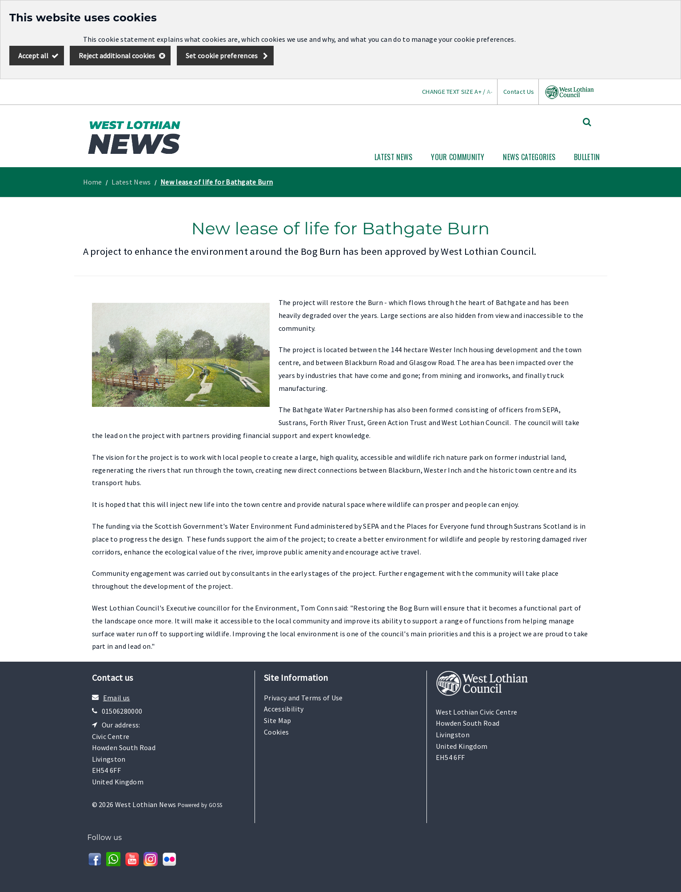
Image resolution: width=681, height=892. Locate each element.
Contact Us (518, 92)
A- (490, 92)
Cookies (276, 731)
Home (92, 181)
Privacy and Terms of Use (303, 697)
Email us (116, 697)
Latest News (393, 157)
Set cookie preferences (222, 55)
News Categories (529, 157)
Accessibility (283, 708)
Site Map (277, 720)
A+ (478, 92)
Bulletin (587, 157)
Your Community (457, 157)
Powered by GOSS (200, 805)
